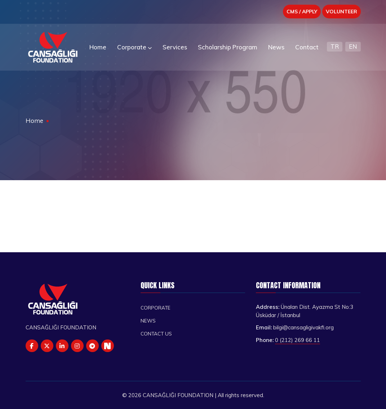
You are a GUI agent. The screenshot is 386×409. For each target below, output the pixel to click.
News (148, 320)
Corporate (155, 307)
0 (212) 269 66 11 (297, 340)
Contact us (156, 333)
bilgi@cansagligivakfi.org (303, 327)
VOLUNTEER (341, 11)
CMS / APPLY (302, 11)
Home (34, 120)
